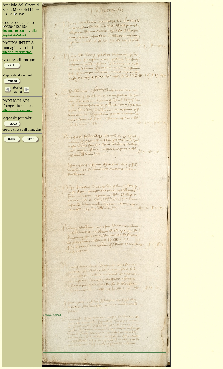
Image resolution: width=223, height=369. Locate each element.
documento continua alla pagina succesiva (19, 32)
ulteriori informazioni (17, 52)
